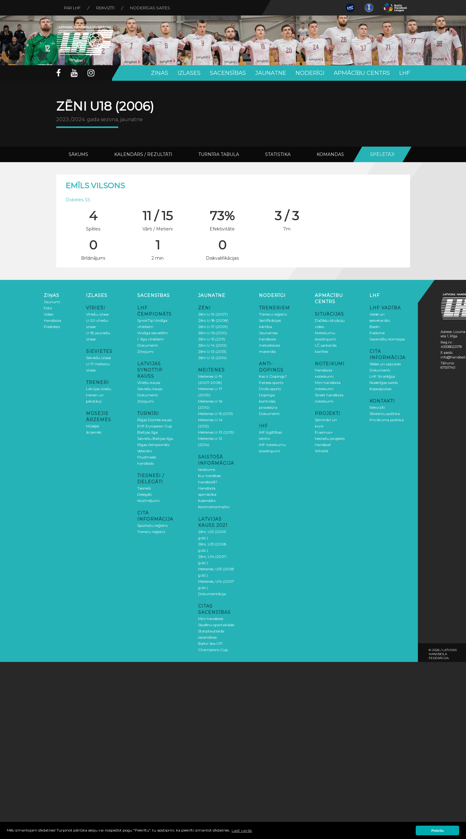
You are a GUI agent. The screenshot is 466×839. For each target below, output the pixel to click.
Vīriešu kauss (148, 382)
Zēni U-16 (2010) (212, 333)
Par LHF (72, 7)
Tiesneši (144, 488)
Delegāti (144, 494)
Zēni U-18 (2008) (213, 320)
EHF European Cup (154, 426)
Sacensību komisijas (387, 339)
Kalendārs (206, 500)
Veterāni (144, 451)
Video (48, 314)
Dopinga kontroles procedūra (268, 401)
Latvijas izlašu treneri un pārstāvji (98, 395)
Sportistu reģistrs (152, 525)
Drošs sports (270, 388)
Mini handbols (210, 618)
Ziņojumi (145, 351)
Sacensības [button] (228, 73)
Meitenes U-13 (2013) (216, 432)
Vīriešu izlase (97, 314)
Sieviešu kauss (149, 388)
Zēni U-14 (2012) (212, 345)
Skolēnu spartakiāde (216, 624)
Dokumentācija (212, 593)
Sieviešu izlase (98, 357)
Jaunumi (52, 301)
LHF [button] (404, 73)
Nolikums (206, 469)
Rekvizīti (105, 7)
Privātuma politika (386, 419)
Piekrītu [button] (438, 830)
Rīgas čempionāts (153, 444)
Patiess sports (271, 382)
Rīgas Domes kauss (154, 419)
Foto (48, 308)
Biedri (374, 326)
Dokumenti (147, 345)
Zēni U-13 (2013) (212, 351)
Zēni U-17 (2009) (213, 326)
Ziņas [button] (159, 73)
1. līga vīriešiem (150, 339)
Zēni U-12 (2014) (212, 357)
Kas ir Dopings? (273, 376)
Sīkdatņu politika (384, 413)
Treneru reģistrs (151, 531)
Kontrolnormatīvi (213, 506)
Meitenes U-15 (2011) (215, 413)
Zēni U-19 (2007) (213, 314)
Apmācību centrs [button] (362, 73)
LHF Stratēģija (382, 376)
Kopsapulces (380, 388)
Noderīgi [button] (310, 73)
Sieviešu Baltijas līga (155, 438)
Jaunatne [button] (270, 73)
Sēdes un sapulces (385, 364)
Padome (377, 333)
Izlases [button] (189, 73)
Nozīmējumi (148, 500)
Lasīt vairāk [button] (242, 830)
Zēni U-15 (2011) (211, 339)
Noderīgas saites (150, 7)
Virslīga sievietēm (152, 333)
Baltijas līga (147, 432)
